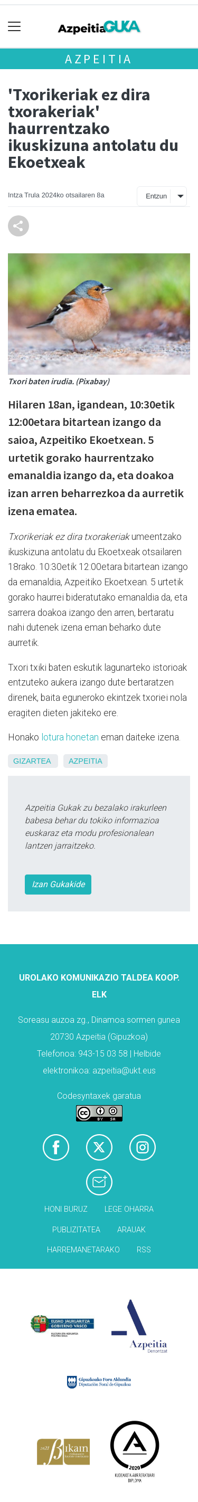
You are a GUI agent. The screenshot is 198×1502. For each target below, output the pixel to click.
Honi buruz (66, 1209)
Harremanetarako (83, 1250)
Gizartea (32, 761)
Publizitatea (76, 1229)
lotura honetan (70, 737)
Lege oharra (129, 1209)
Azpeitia (99, 59)
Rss (144, 1250)
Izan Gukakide (58, 884)
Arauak (131, 1229)
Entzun (156, 196)
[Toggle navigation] (14, 26)
